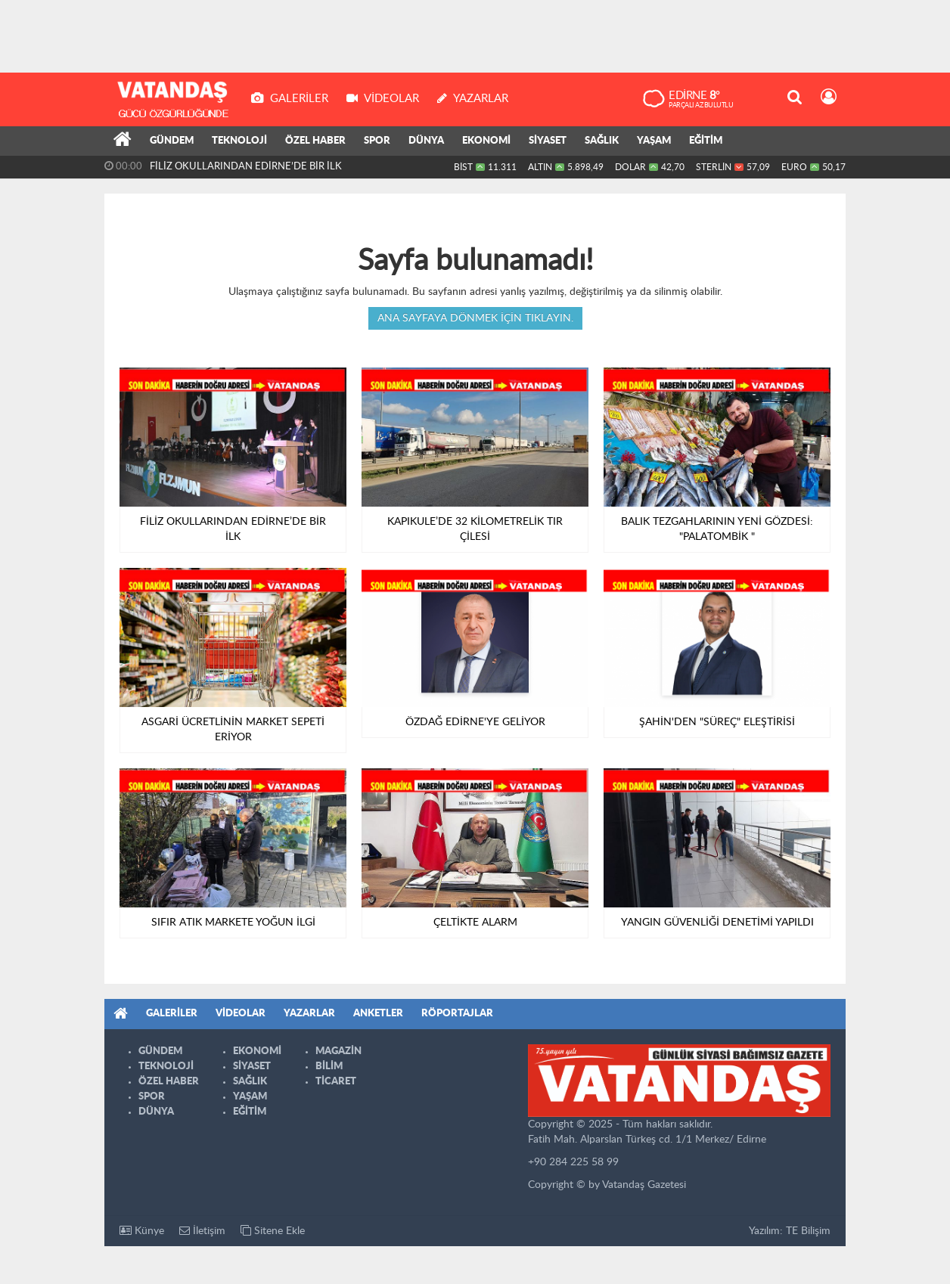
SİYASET (548, 141)
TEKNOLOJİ (239, 141)
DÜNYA (426, 141)
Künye (142, 1230)
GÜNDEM (172, 141)
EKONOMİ (486, 141)
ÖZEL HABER (315, 141)
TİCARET (335, 1082)
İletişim (202, 1230)
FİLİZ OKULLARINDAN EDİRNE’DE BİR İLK (246, 167)
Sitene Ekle (273, 1230)
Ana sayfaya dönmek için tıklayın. (475, 318)
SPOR (377, 141)
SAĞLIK (602, 141)
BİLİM (329, 1067)
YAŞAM (654, 141)
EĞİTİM (705, 141)
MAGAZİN (338, 1051)
